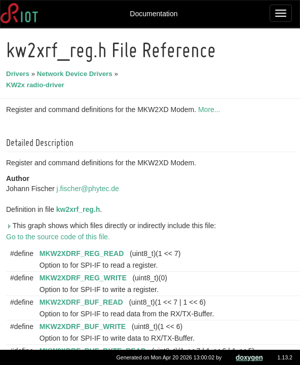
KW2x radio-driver (37, 85)
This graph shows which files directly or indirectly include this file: (112, 226)
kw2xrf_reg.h (79, 209)
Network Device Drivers (76, 74)
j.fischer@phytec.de (89, 189)
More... (211, 109)
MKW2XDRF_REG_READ (83, 253)
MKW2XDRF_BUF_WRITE (84, 326)
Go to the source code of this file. (59, 237)
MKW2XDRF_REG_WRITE (84, 278)
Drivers (19, 74)
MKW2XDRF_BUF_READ (83, 302)
